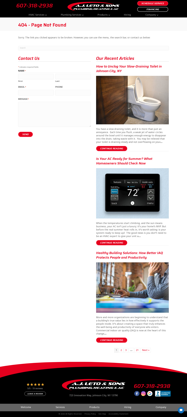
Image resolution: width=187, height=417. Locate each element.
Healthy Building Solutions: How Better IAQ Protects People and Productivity (129, 255)
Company (150, 15)
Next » (145, 350)
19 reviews (37, 388)
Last (57, 80)
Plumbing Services (71, 15)
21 (137, 350)
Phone (59, 86)
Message (23, 98)
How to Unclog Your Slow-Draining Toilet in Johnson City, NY (129, 68)
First (20, 80)
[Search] (93, 48)
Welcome (26, 407)
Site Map (102, 414)
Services (60, 407)
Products (103, 15)
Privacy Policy (90, 414)
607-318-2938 (34, 6)
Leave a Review (35, 393)
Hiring (127, 15)
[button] (46, 15)
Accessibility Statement (118, 414)
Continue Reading (113, 148)
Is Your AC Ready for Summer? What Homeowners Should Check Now (124, 161)
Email (22, 86)
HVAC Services (36, 15)
